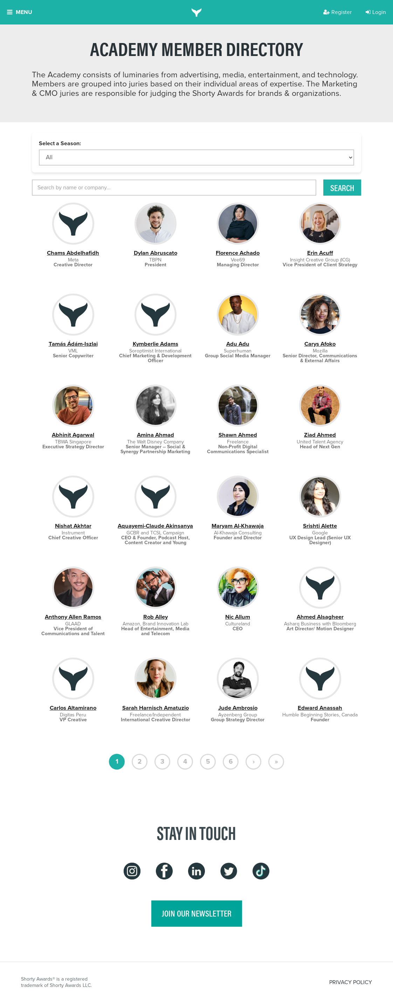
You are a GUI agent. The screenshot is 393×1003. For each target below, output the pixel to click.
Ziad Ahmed (320, 435)
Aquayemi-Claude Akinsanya (155, 526)
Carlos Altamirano (73, 708)
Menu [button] (19, 12)
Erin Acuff (320, 253)
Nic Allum (237, 617)
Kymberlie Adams (155, 344)
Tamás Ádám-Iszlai (73, 344)
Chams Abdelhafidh (73, 253)
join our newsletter (197, 913)
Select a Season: (60, 143)
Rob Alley (155, 617)
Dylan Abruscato (155, 253)
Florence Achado (238, 253)
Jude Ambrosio (237, 708)
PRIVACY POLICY (350, 982)
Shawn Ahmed (238, 435)
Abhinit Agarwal (73, 435)
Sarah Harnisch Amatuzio (155, 708)
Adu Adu (237, 344)
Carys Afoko (320, 344)
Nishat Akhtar (73, 526)
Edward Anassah (320, 708)
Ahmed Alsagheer (320, 617)
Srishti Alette (320, 526)
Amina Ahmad (155, 435)
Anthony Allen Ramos (73, 617)
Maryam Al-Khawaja (238, 526)
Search (342, 188)
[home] (197, 12)
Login (376, 12)
